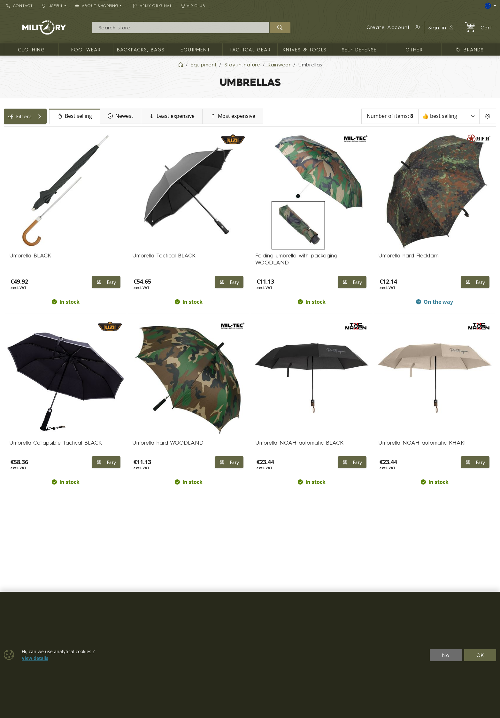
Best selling (127, 122)
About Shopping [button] (97, 5)
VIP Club (193, 5)
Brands (15, 183)
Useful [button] (52, 5)
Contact (19, 5)
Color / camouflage (31, 168)
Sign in (441, 27)
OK (480, 655)
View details (35, 658)
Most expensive (285, 122)
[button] (393, 27)
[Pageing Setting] (488, 122)
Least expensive (225, 122)
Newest (173, 122)
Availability (20, 154)
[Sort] (449, 122)
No (446, 655)
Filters (52, 122)
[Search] (180, 27)
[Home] (180, 70)
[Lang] (490, 6)
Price (13, 139)
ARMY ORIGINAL (152, 5)
